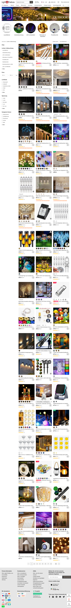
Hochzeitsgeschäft (57, 5)
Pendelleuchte (5, 59)
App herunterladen (69, 601)
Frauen (17, 5)
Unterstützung (69, 605)
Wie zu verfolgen (21, 576)
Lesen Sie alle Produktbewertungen (22, 580)
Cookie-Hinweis (36, 576)
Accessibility (4, 574)
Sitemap (4, 579)
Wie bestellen (20, 578)
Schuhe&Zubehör (38, 5)
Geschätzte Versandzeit (22, 583)
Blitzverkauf (23, 5)
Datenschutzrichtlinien (38, 581)
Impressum (4, 576)
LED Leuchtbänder (6, 66)
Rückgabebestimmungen (38, 583)
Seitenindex (4, 578)
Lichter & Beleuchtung (11, 41)
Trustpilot (36, 591)
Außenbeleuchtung (6, 52)
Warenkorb (69, 595)
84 (55, 563)
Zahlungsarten (20, 586)
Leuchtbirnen (5, 50)
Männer (12, 5)
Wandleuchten (5, 61)
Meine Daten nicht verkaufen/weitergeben (38, 587)
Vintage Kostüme (47, 5)
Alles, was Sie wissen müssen (38, 574)
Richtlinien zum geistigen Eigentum (38, 579)
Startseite (4, 41)
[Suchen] (23, 2)
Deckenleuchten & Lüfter (7, 64)
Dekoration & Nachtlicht (7, 57)
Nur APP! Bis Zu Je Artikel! (38, 2)
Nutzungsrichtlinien (37, 584)
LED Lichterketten (6, 55)
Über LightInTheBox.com (7, 573)
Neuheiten (30, 5)
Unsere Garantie (21, 584)
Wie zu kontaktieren (21, 573)
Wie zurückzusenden (22, 574)
